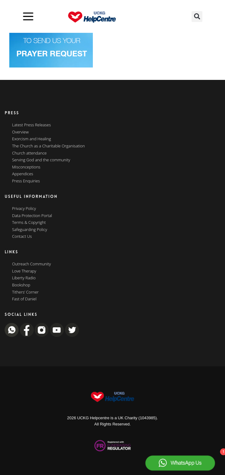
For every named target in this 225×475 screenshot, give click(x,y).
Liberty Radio (24, 278)
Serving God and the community (41, 160)
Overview (20, 132)
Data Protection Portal (32, 215)
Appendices (22, 174)
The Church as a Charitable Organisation (48, 146)
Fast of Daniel (24, 299)
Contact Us (22, 236)
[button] (197, 16)
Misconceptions (26, 167)
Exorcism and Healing (31, 139)
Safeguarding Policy (29, 229)
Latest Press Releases (31, 125)
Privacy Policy (24, 208)
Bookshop (21, 285)
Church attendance (29, 153)
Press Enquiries (26, 181)
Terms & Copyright (29, 222)
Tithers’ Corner (25, 292)
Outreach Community (31, 264)
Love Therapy (24, 271)
